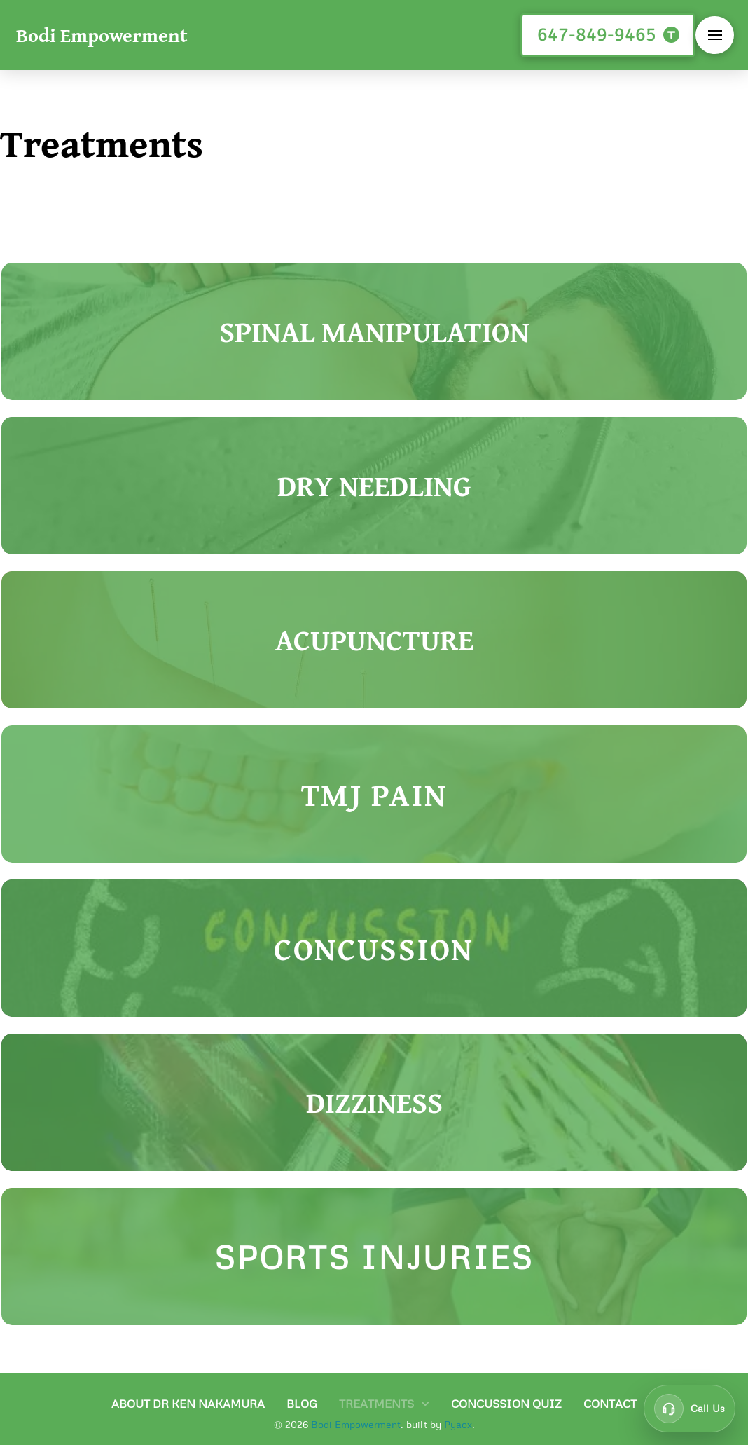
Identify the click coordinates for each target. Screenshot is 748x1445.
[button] (714, 35)
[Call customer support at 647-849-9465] (689, 1408)
